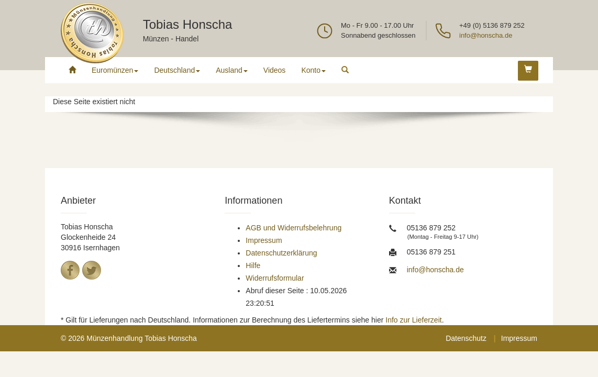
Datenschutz (466, 338)
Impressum (264, 240)
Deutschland (177, 70)
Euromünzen (115, 70)
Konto (313, 70)
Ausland (232, 70)
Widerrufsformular (275, 278)
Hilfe (253, 265)
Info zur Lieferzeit (413, 320)
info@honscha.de (485, 35)
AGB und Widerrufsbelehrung (293, 228)
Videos (274, 70)
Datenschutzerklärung (281, 253)
